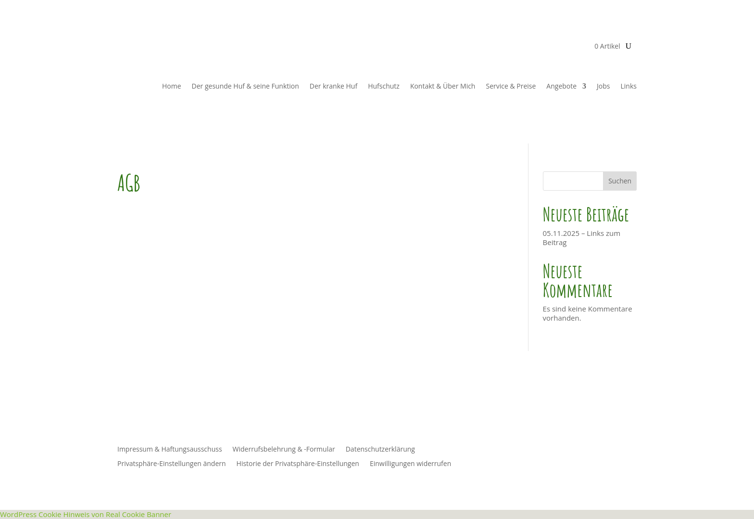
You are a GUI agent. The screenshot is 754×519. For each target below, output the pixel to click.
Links (629, 86)
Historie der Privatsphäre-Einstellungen (298, 464)
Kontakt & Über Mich (443, 86)
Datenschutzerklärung (380, 450)
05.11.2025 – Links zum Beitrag (582, 237)
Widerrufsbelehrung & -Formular (284, 450)
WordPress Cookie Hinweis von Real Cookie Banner (85, 514)
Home (171, 86)
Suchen (619, 180)
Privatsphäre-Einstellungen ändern (171, 464)
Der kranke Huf (333, 86)
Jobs (603, 86)
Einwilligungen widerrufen (410, 464)
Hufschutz (384, 86)
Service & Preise (511, 86)
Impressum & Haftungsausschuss (169, 450)
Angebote (561, 86)
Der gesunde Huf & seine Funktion (245, 86)
